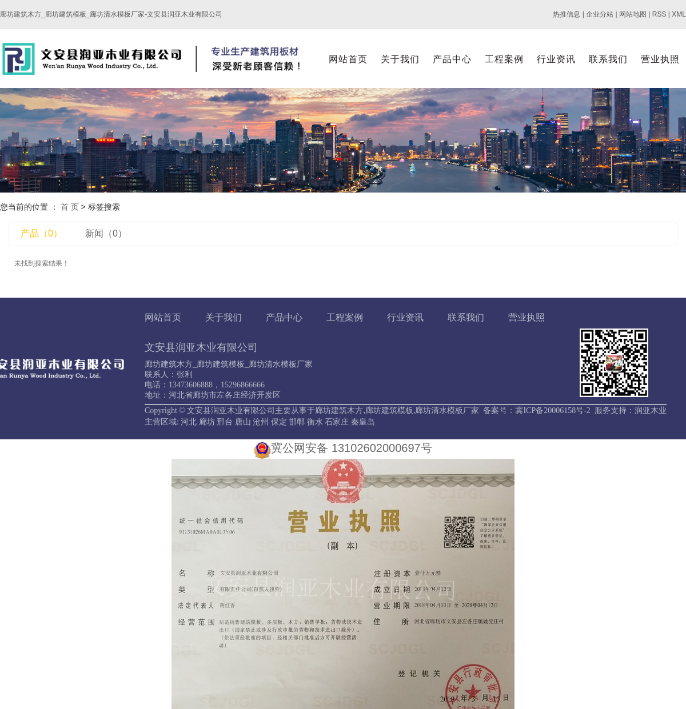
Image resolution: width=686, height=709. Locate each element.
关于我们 (400, 59)
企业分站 (599, 14)
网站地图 (633, 14)
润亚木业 (651, 410)
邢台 (225, 422)
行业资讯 (556, 59)
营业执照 (660, 59)
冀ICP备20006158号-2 (552, 410)
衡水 (315, 422)
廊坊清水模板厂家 (447, 410)
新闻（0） (106, 233)
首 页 (70, 206)
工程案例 (504, 59)
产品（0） (41, 233)
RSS (659, 14)
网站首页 (348, 59)
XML (679, 14)
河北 (189, 422)
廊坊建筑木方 (339, 410)
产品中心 (452, 59)
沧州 (261, 422)
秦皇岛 (363, 422)
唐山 (243, 422)
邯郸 (297, 422)
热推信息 (566, 14)
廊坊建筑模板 (389, 410)
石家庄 (337, 422)
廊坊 (207, 422)
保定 (279, 422)
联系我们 (608, 59)
